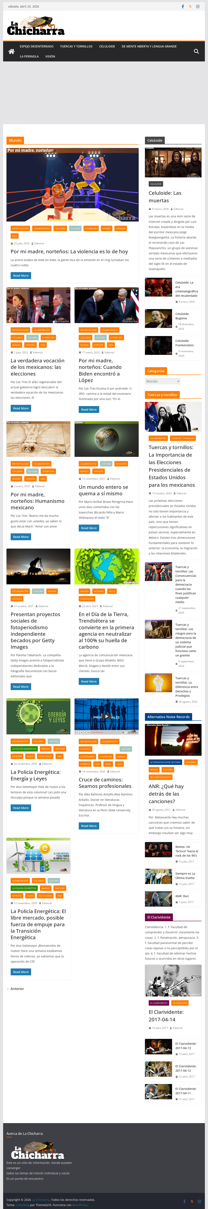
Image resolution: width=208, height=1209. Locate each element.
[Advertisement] (104, 93)
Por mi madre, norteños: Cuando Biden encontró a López (100, 370)
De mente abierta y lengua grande (149, 46)
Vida (14, 235)
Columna (60, 228)
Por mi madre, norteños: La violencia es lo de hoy (69, 251)
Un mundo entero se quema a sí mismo (103, 490)
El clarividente (158, 1002)
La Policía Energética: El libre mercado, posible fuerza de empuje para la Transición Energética (38, 924)
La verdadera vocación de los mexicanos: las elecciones (38, 367)
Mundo (107, 228)
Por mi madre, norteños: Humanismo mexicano (38, 501)
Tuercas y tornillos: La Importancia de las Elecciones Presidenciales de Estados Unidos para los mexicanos (172, 466)
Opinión (120, 228)
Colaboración (42, 228)
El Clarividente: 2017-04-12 (186, 1068)
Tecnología (87, 598)
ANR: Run (182, 896)
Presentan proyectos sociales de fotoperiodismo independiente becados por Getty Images (35, 630)
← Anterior (15, 988)
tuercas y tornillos (76, 46)
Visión (50, 56)
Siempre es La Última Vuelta (185, 875)
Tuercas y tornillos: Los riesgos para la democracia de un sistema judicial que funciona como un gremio (185, 640)
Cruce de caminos (106, 749)
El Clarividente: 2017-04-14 (166, 1015)
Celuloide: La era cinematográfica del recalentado (186, 289)
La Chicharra (87, 756)
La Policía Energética (24, 748)
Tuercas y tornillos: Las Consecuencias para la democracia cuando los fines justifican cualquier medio (185, 584)
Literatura (91, 228)
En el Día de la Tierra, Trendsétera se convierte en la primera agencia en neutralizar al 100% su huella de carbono (106, 630)
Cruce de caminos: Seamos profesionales (105, 782)
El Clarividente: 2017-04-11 (186, 1091)
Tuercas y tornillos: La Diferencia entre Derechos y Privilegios (186, 687)
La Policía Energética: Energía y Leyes (36, 775)
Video (108, 764)
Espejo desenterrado (36, 46)
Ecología (121, 463)
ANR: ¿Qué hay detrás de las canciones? (166, 794)
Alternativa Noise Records (165, 762)
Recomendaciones (160, 777)
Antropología (20, 228)
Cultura (75, 228)
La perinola (29, 56)
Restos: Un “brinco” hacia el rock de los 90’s (186, 851)
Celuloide (107, 46)
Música (154, 769)
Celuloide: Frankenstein (184, 343)
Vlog (119, 764)
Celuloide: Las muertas (165, 196)
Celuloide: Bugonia (182, 316)
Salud (112, 591)
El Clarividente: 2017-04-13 (186, 1046)
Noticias (17, 598)
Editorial (39, 243)
